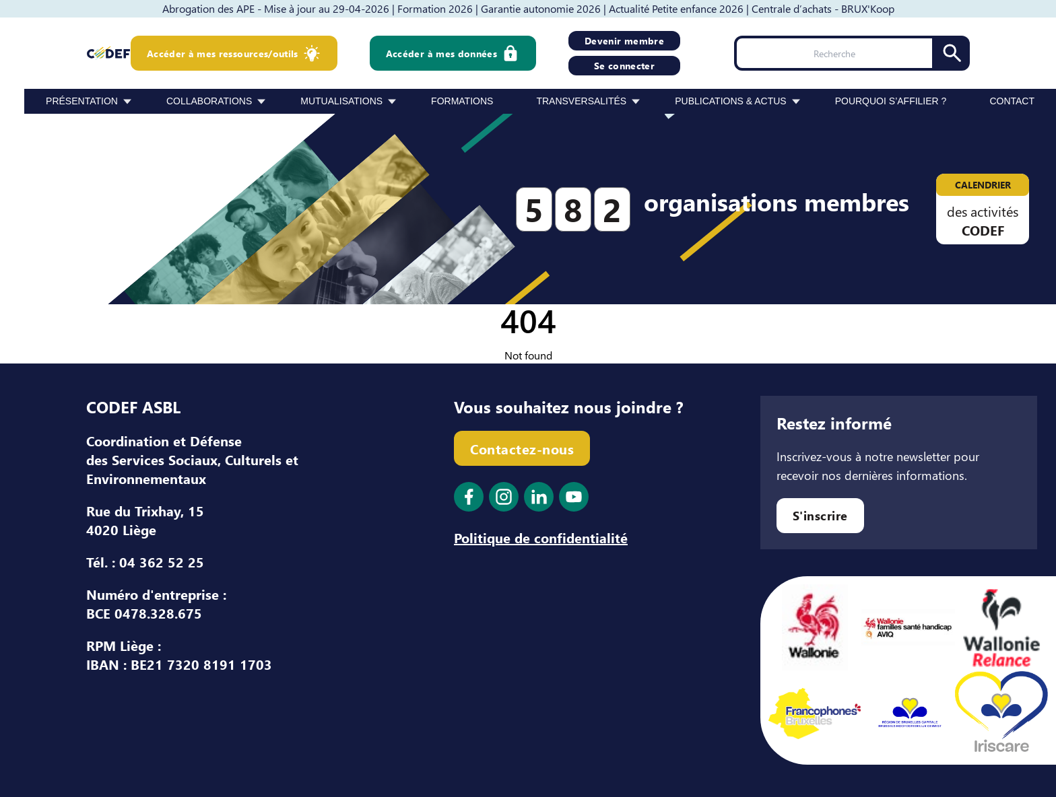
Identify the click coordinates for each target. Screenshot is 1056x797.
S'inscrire (820, 515)
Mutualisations (341, 101)
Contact (1011, 101)
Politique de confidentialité (541, 537)
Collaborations (209, 101)
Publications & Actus (730, 101)
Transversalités (581, 101)
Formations (462, 101)
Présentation (82, 101)
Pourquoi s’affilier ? (891, 101)
